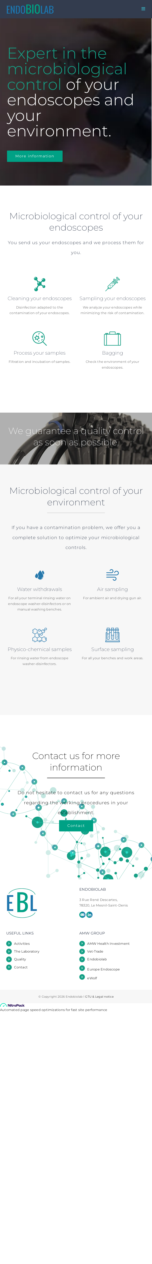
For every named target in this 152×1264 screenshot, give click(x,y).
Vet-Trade (95, 950)
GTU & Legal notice (99, 995)
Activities (22, 942)
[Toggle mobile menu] (143, 9)
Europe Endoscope (103, 968)
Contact (21, 966)
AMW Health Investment (108, 942)
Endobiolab (97, 958)
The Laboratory (26, 950)
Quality (20, 958)
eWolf (92, 976)
